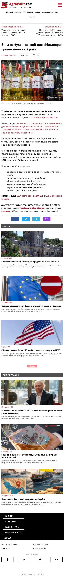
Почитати (10, 521)
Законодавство (14, 532)
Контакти (5, 548)
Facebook (24, 207)
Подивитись (12, 526)
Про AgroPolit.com (9, 544)
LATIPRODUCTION (40, 544)
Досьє (8, 537)
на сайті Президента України (43, 117)
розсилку (6, 211)
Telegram (40, 207)
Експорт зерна (33, 12)
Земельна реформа (50, 12)
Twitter (32, 207)
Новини (9, 515)
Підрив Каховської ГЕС (15, 12)
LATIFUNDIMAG (39, 548)
